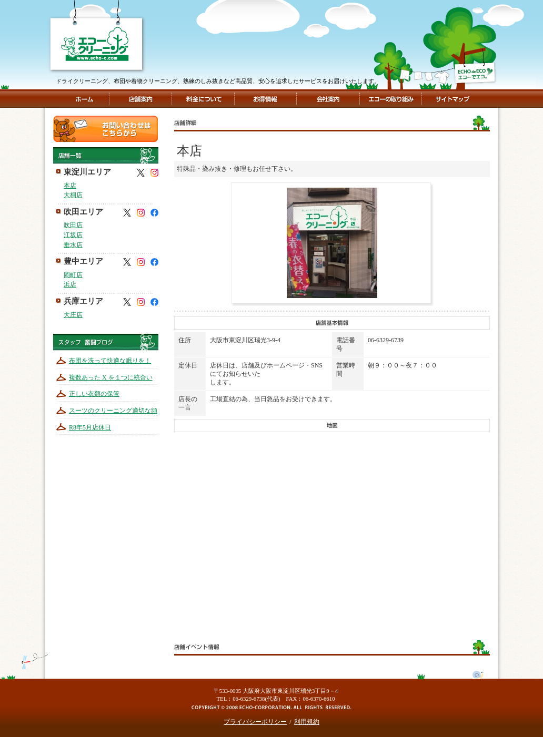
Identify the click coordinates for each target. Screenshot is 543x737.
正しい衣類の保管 (94, 393)
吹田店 (73, 225)
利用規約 (306, 721)
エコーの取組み (389, 98)
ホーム (84, 98)
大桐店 (73, 195)
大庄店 (73, 315)
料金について (203, 98)
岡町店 (73, 275)
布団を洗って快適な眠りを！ (110, 360)
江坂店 (73, 235)
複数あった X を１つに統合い (111, 377)
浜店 (70, 284)
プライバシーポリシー (255, 721)
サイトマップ (451, 98)
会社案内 (327, 98)
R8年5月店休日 (90, 427)
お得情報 (265, 98)
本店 (70, 185)
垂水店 (73, 245)
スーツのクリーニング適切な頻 (113, 410)
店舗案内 (140, 98)
